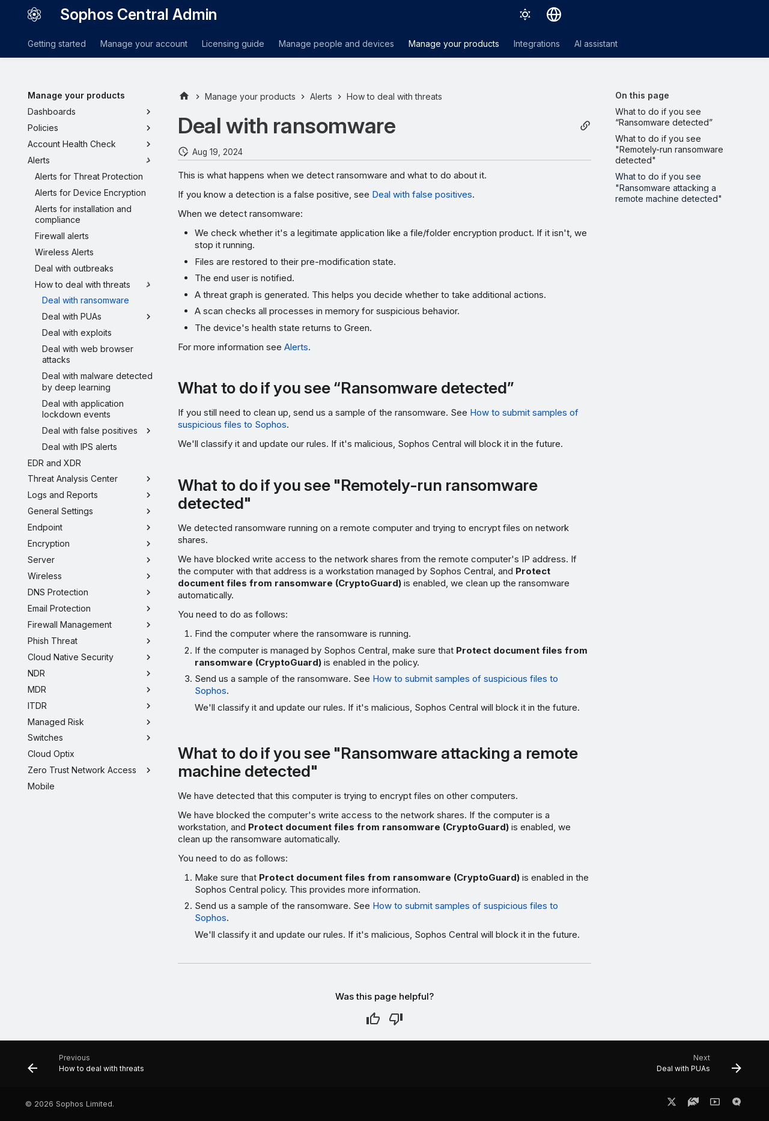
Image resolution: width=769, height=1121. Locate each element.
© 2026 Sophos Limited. (69, 1103)
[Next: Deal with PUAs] (695, 1068)
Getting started (57, 43)
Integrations (537, 43)
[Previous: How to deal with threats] (89, 1068)
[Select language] (554, 14)
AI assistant (596, 43)
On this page (642, 95)
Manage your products (454, 43)
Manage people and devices (336, 43)
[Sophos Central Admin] (34, 14)
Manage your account (143, 43)
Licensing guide (233, 43)
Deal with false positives (422, 194)
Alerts (296, 347)
